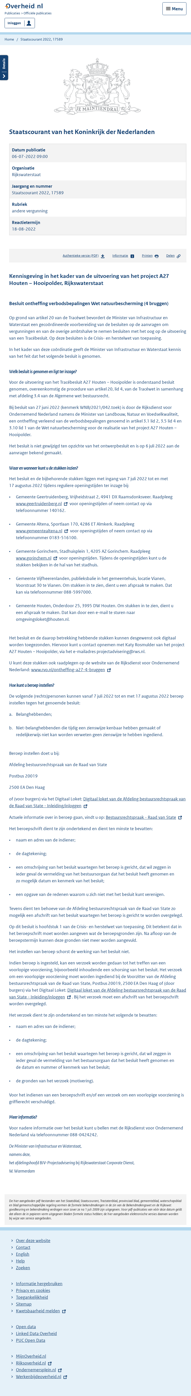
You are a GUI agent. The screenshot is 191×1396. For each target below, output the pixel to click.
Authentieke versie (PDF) (84, 256)
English (22, 1254)
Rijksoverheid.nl (31, 1363)
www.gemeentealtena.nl (42, 531)
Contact (23, 1247)
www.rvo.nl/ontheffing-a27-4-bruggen (68, 669)
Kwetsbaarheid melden (38, 1311)
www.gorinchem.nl (37, 558)
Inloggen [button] (14, 23)
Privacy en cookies (33, 1290)
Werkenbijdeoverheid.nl (38, 1376)
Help (20, 1261)
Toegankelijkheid (32, 1297)
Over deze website (33, 1240)
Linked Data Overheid (36, 1333)
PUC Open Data (30, 1340)
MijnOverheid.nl (31, 1356)
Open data (26, 1326)
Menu (177, 9)
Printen (150, 255)
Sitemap (24, 1304)
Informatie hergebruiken (39, 1283)
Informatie (123, 255)
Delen (173, 255)
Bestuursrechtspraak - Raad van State (141, 817)
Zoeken (23, 1268)
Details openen (4, 67)
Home (9, 39)
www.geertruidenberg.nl (42, 503)
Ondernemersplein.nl (36, 1370)
